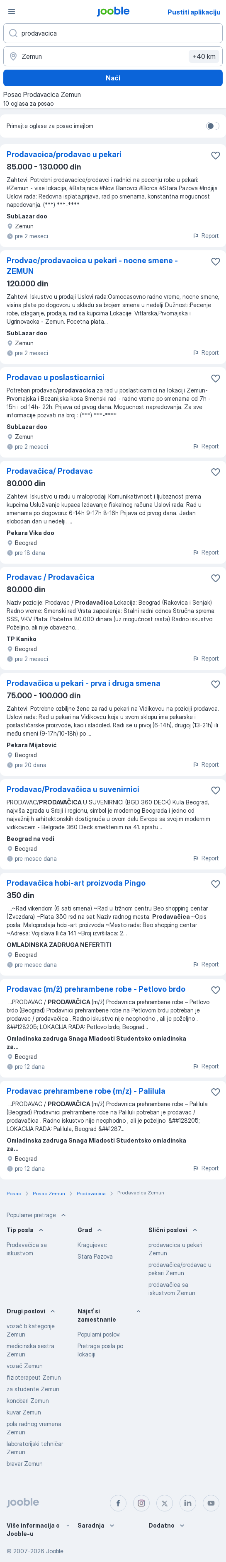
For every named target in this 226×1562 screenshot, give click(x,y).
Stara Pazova (95, 1256)
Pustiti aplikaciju (194, 12)
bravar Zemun (25, 1463)
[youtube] (211, 1503)
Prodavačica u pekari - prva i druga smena (83, 683)
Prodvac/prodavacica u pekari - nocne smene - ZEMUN (92, 266)
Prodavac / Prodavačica (51, 577)
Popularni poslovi (99, 1334)
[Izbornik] (11, 11)
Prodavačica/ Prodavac (50, 471)
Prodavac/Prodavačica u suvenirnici (73, 789)
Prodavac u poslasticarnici (55, 377)
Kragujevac (92, 1244)
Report (205, 235)
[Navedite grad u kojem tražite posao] (113, 56)
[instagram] (141, 1503)
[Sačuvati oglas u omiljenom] (215, 155)
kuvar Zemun (24, 1412)
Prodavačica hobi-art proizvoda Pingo (76, 883)
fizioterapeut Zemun (34, 1377)
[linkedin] (188, 1503)
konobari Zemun (28, 1400)
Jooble (54, 1551)
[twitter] (164, 1503)
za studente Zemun (33, 1388)
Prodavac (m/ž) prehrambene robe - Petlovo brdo (96, 989)
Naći (113, 78)
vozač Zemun (25, 1365)
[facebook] (118, 1503)
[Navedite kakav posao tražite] (113, 33)
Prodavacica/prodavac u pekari (64, 154)
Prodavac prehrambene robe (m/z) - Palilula (86, 1091)
